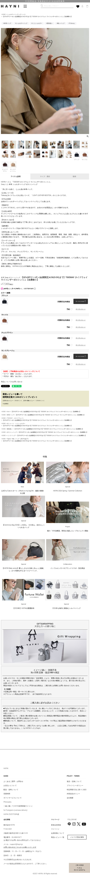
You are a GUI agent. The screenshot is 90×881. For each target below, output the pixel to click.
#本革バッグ (7, 23)
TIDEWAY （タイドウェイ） (15, 418)
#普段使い (49, 23)
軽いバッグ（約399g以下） (21, 439)
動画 (74, 176)
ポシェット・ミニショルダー (16, 423)
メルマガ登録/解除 (77, 837)
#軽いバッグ (61, 23)
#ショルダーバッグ (21, 23)
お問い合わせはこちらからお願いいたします (20, 847)
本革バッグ (10, 415)
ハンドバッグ (11, 435)
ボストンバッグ (12, 432)
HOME (4, 14)
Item (8, 411)
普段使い (10, 429)
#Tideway (72, 23)
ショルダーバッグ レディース (16, 14)
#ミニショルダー (36, 23)
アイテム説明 (16, 176)
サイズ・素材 (45, 176)
